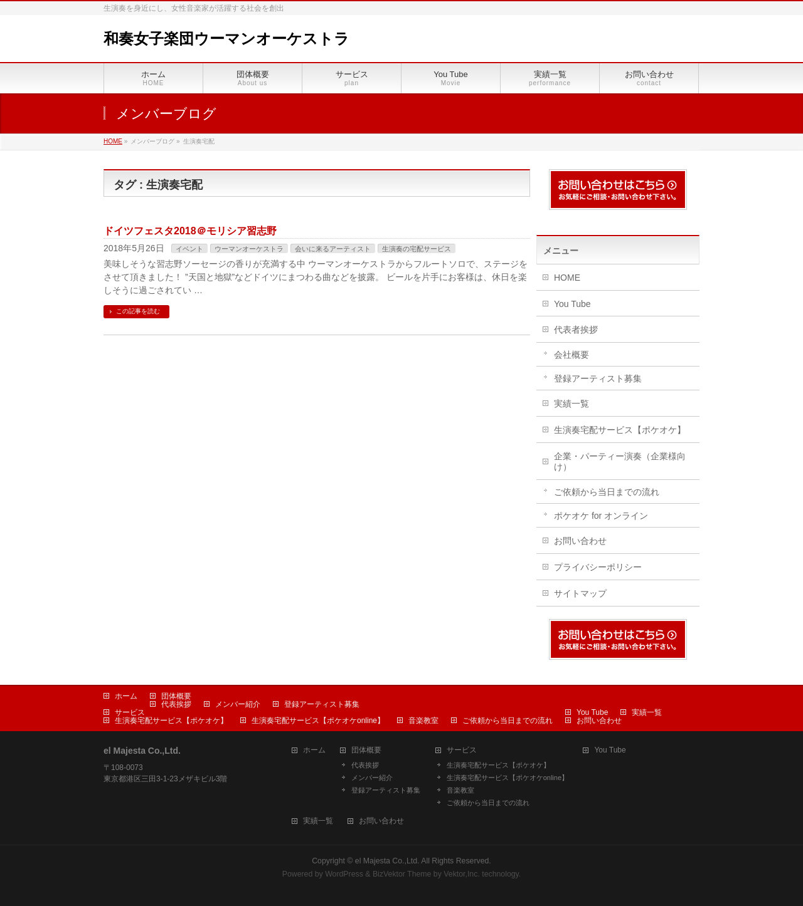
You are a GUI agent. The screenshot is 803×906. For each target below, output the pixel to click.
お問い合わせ (580, 541)
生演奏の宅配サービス (416, 249)
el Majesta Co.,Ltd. (387, 861)
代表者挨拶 (576, 330)
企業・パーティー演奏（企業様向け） (620, 461)
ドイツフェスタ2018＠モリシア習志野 (190, 231)
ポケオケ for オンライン (601, 516)
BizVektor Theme (402, 874)
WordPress (344, 874)
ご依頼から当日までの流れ (606, 492)
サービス (130, 712)
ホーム (126, 696)
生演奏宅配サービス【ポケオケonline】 (318, 720)
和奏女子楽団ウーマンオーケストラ (226, 38)
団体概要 (176, 696)
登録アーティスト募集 (598, 378)
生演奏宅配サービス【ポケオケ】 (620, 430)
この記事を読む (138, 311)
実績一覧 (571, 403)
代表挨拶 (176, 704)
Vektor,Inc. (462, 874)
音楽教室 (423, 720)
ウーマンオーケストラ (249, 249)
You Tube (572, 304)
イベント (189, 249)
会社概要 (571, 355)
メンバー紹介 (237, 704)
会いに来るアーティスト (333, 249)
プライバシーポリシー (598, 567)
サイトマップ (580, 593)
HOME (567, 278)
